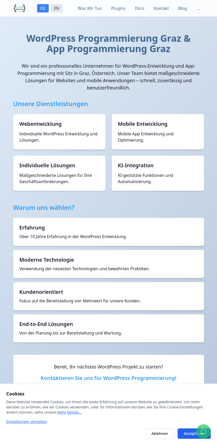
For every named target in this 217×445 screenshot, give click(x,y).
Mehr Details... (69, 412)
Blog (182, 8)
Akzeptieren (194, 433)
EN (56, 8)
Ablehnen (159, 433)
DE (43, 8)
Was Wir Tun (90, 8)
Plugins (118, 8)
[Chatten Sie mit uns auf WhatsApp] (203, 431)
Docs (139, 8)
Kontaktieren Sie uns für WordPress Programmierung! (109, 377)
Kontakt (161, 8)
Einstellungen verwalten (26, 421)
